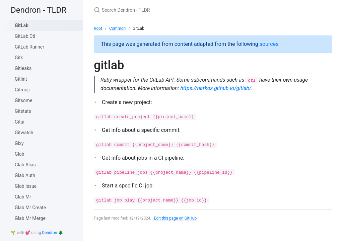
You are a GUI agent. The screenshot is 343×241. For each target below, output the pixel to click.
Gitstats (23, 111)
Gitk (19, 57)
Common (117, 28)
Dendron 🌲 (52, 232)
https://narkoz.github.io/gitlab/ (216, 88)
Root (98, 28)
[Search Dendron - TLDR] (173, 10)
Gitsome (23, 100)
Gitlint (21, 79)
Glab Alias (25, 164)
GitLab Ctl (25, 36)
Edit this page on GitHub (175, 218)
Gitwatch (24, 132)
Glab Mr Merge (30, 218)
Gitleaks (23, 68)
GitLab (21, 25)
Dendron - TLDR (38, 10)
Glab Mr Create (30, 207)
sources (269, 44)
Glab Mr (23, 196)
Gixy (19, 143)
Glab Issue (26, 186)
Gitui (19, 122)
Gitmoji (22, 89)
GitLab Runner (29, 47)
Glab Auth (25, 175)
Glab (19, 154)
